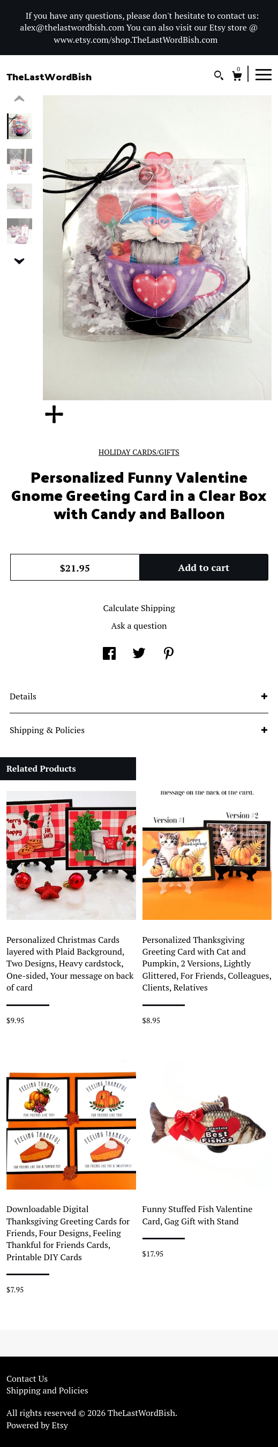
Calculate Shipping (139, 608)
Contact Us (27, 1378)
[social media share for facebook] (109, 654)
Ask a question (139, 625)
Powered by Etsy (37, 1425)
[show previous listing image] (19, 99)
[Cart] (237, 77)
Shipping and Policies (47, 1390)
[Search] (219, 77)
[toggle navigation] (264, 74)
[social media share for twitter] (139, 654)
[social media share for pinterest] (168, 654)
